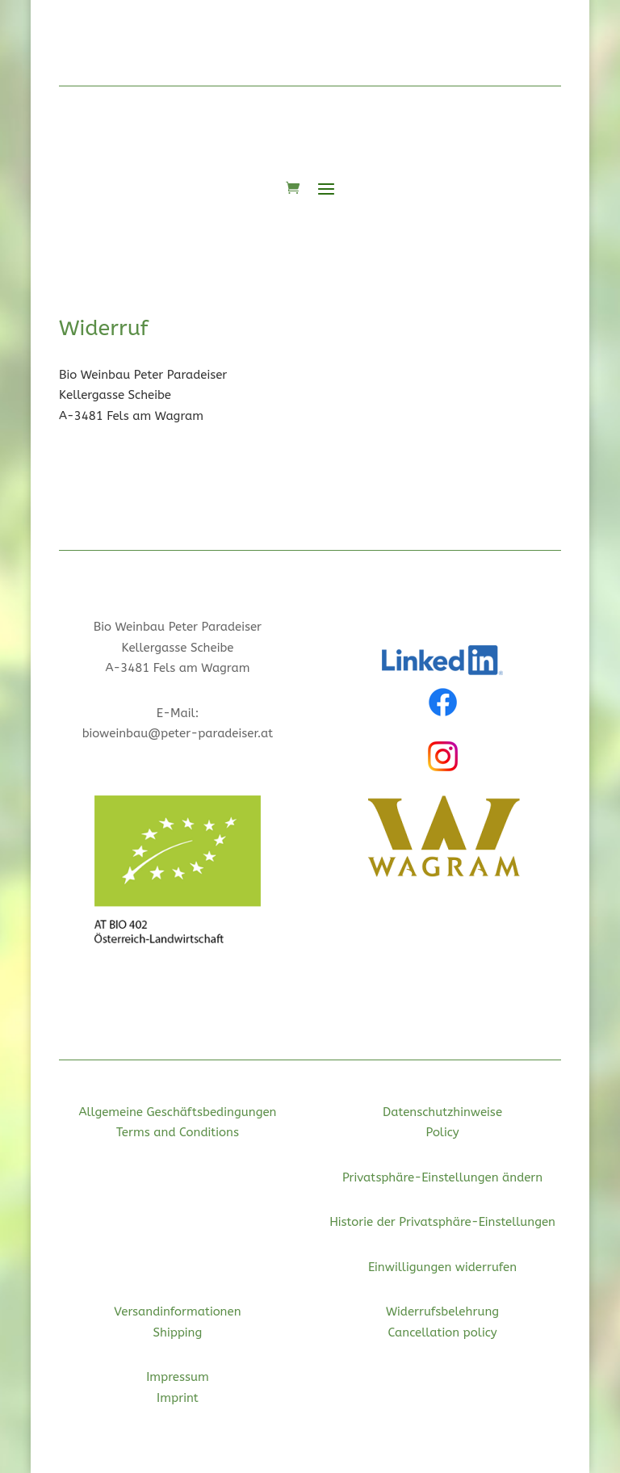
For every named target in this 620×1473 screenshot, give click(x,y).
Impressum (177, 1377)
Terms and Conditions (177, 1132)
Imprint (178, 1398)
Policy (442, 1132)
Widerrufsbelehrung (442, 1311)
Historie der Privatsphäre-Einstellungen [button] (442, 1222)
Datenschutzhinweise (442, 1112)
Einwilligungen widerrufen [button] (442, 1267)
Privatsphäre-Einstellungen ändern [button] (442, 1177)
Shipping (178, 1332)
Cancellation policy (442, 1332)
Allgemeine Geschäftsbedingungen (177, 1112)
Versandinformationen (177, 1311)
